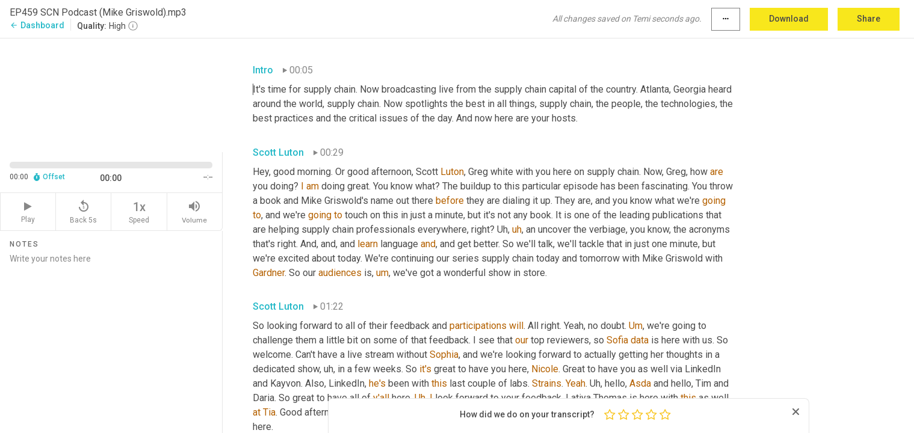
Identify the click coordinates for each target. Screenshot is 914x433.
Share (868, 18)
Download (789, 18)
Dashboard (37, 25)
